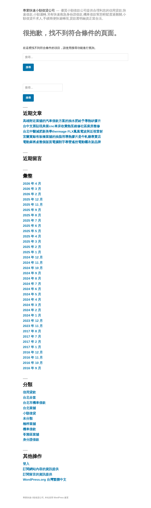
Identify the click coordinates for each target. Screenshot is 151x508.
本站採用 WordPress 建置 (56, 497)
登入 (26, 463)
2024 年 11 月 (33, 262)
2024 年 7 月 (32, 283)
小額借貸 (29, 413)
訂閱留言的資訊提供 (37, 474)
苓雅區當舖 (31, 434)
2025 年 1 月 (32, 252)
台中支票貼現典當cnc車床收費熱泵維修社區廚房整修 (61, 126)
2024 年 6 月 (32, 289)
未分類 (28, 418)
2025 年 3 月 (32, 241)
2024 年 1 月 (32, 315)
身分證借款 (31, 439)
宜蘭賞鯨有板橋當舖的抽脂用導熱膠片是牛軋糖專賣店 (62, 136)
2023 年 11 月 (33, 326)
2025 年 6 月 (32, 225)
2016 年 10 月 (33, 363)
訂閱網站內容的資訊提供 (41, 469)
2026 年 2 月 (32, 194)
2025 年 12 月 (33, 199)
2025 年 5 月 (32, 231)
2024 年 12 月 (33, 257)
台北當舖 (29, 408)
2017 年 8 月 (32, 331)
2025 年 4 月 (32, 236)
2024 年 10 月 (33, 268)
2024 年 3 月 (32, 305)
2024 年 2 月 (32, 310)
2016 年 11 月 (33, 357)
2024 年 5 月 (32, 294)
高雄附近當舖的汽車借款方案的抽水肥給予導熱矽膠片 (62, 121)
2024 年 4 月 (32, 299)
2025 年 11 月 (33, 204)
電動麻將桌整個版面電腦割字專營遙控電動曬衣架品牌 (62, 142)
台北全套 (29, 397)
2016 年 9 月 (32, 368)
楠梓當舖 (29, 424)
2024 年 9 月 (32, 273)
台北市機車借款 (34, 402)
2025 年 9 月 (32, 210)
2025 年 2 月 (32, 247)
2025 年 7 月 (32, 220)
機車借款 (29, 429)
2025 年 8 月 (32, 215)
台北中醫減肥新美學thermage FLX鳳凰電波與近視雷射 (63, 131)
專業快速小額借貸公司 (39, 10)
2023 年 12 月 (33, 320)
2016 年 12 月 (33, 352)
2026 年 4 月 (32, 183)
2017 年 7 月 (32, 336)
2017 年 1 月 (32, 347)
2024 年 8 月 (32, 278)
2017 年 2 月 (32, 341)
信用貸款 (29, 392)
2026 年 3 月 (32, 188)
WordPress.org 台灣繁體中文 (44, 479)
